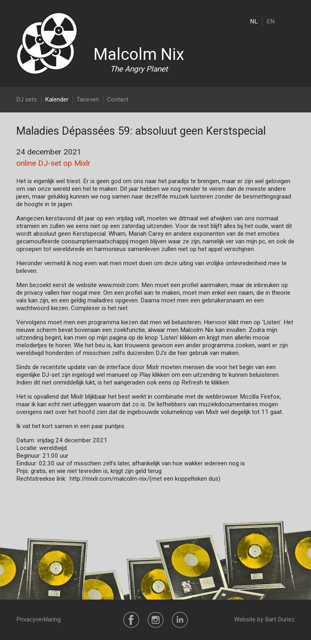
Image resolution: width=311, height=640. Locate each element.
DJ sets (26, 99)
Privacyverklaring (38, 619)
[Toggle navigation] (290, 21)
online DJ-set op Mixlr (53, 163)
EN (270, 21)
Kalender (56, 99)
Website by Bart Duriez (264, 619)
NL (254, 21)
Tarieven (88, 99)
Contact (117, 99)
